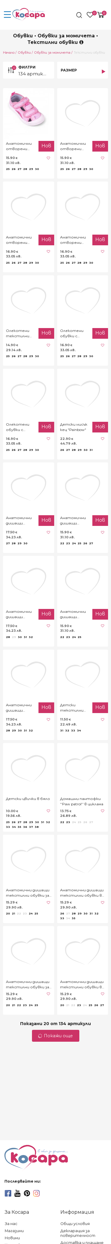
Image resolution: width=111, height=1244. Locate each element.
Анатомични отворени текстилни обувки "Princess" (73, 240)
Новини (12, 1238)
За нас (11, 1223)
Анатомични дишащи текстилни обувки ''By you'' (73, 521)
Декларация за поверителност (77, 1233)
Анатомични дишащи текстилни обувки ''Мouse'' (19, 521)
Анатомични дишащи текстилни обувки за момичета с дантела (27, 893)
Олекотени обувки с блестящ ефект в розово (17, 427)
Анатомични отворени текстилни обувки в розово (19, 240)
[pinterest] (26, 1193)
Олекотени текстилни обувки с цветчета (17, 333)
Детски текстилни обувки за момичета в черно (72, 708)
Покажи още (55, 1035)
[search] (79, 15)
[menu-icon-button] (7, 14)
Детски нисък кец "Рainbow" (73, 427)
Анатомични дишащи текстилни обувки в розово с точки (82, 984)
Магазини (14, 1231)
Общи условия (75, 1223)
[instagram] (36, 1193)
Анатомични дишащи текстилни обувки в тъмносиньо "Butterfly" (82, 893)
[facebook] (8, 1193)
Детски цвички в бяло (28, 798)
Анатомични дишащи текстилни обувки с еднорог (19, 614)
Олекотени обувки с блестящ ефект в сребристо (71, 333)
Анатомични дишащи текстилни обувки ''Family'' (73, 614)
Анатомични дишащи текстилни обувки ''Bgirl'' (19, 708)
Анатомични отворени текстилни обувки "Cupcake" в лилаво (73, 146)
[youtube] (17, 1193)
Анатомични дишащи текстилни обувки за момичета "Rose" (27, 984)
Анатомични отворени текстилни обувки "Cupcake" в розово (19, 146)
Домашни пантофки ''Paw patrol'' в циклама (81, 801)
